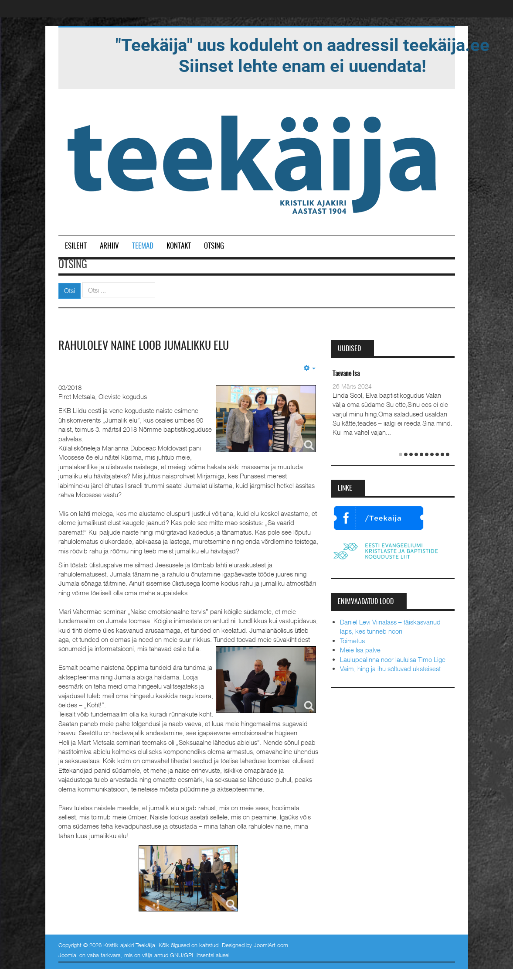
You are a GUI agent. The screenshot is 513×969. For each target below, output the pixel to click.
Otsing (214, 246)
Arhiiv (109, 246)
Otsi (69, 290)
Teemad (142, 246)
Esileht (76, 246)
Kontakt (178, 246)
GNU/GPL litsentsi (192, 955)
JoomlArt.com (271, 945)
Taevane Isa (346, 374)
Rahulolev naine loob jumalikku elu (143, 346)
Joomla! (68, 955)
